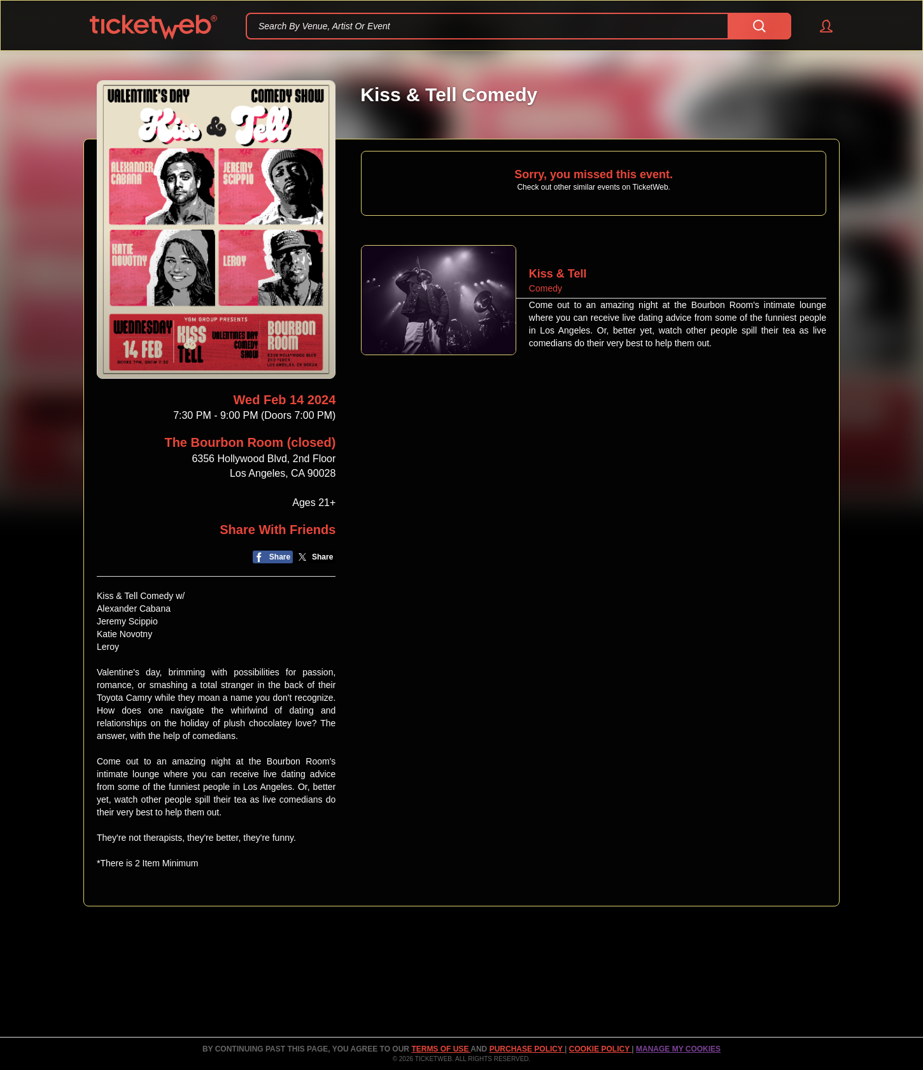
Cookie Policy (600, 1049)
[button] (820, 26)
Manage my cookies (678, 1049)
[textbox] (518, 26)
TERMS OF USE (440, 1049)
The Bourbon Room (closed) (249, 442)
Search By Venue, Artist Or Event (324, 26)
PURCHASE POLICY (527, 1049)
